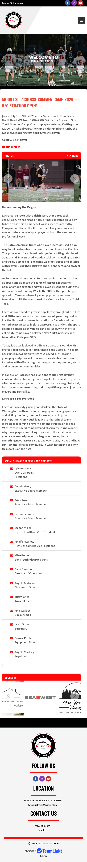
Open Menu (81, 20)
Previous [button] (8, 178)
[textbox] (41, 122)
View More (72, 155)
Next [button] (74, 178)
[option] (41, 180)
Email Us (42, 829)
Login (43, 855)
